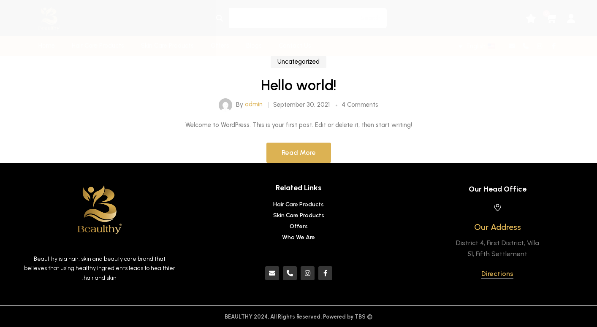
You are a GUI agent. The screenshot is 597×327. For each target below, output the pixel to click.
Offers (220, 45)
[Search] (219, 18)
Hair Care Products (98, 45)
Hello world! (298, 91)
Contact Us (295, 45)
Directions (497, 274)
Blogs (254, 45)
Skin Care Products (167, 45)
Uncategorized (298, 67)
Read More (299, 158)
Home (46, 45)
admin (254, 110)
